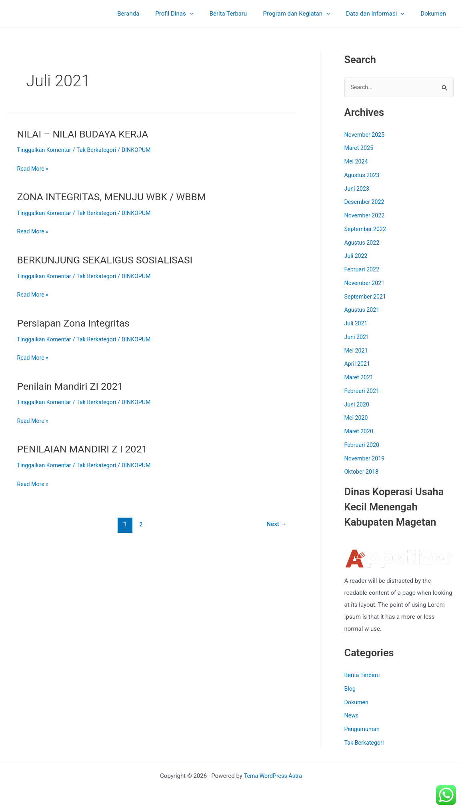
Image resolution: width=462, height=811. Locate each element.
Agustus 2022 (363, 243)
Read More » (33, 169)
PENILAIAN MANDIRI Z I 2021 (85, 449)
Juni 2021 (357, 337)
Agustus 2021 (363, 310)
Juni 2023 (357, 189)
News (352, 716)
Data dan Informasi (381, 14)
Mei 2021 (356, 351)
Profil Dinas (192, 14)
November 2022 (365, 216)
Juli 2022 (356, 256)
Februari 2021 (362, 391)
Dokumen (435, 13)
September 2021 (366, 297)
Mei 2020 (356, 418)
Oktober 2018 (362, 472)
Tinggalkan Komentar (45, 149)
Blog (350, 689)
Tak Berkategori (100, 149)
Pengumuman (363, 729)
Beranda (150, 13)
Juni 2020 (357, 404)
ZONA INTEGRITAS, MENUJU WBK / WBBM (116, 197)
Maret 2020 (359, 432)
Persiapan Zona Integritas (76, 323)
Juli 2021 (356, 324)
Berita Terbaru (242, 13)
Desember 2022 (365, 202)
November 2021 (365, 283)
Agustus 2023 (363, 175)
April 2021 (358, 364)
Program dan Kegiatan (306, 14)
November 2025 (365, 135)
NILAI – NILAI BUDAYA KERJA (86, 134)
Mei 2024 (356, 162)
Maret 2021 (359, 378)
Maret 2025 (359, 148)
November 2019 (365, 458)
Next (275, 524)
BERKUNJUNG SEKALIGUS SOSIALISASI (109, 260)
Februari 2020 (362, 445)
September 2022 (366, 229)
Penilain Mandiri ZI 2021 (73, 386)
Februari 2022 (362, 270)
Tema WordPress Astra (273, 775)
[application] (208, 14)
